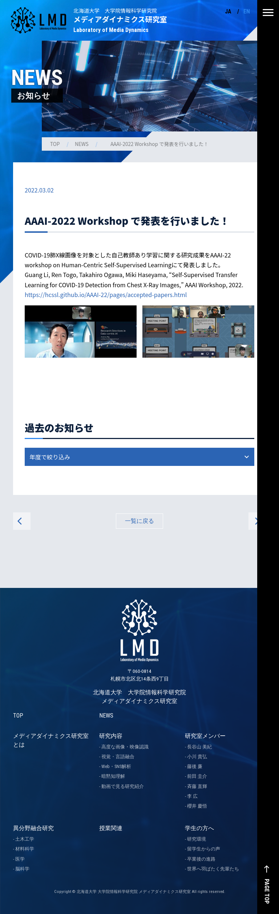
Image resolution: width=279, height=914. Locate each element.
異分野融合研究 (33, 828)
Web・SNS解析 (116, 766)
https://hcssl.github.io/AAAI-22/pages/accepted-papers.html (106, 294)
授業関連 (110, 828)
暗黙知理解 (113, 776)
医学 (20, 859)
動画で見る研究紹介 (122, 786)
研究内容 (110, 735)
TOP (55, 143)
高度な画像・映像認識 (125, 747)
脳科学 (22, 869)
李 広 (192, 796)
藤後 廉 (194, 766)
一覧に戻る (139, 520)
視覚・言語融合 (117, 756)
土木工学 (24, 839)
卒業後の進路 (201, 859)
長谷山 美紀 (199, 747)
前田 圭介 (197, 776)
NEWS (82, 143)
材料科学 (24, 849)
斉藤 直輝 (197, 786)
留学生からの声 (203, 849)
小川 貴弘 (197, 756)
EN (246, 11)
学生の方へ (199, 828)
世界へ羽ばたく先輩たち (213, 869)
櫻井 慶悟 (197, 806)
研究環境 (196, 839)
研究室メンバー (205, 735)
